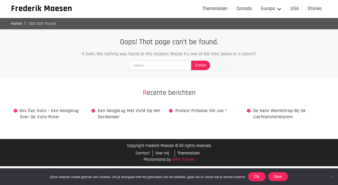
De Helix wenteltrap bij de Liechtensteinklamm (279, 113)
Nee (278, 176)
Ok (257, 176)
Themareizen (215, 8)
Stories (315, 8)
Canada (244, 8)
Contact (143, 153)
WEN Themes (183, 159)
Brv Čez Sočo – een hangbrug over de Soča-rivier (49, 113)
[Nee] (331, 176)
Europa (268, 8)
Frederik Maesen (41, 8)
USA (294, 8)
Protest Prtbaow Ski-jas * (201, 111)
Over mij (162, 153)
